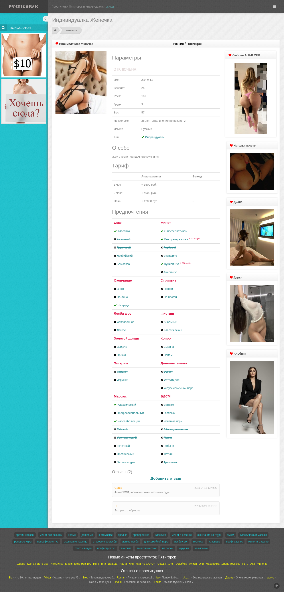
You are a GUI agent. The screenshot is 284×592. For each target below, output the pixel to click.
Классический (127, 404)
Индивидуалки (154, 137)
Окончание (123, 280)
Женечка (71, 30)
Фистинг (167, 313)
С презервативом (175, 231)
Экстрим (121, 363)
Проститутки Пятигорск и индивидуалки (78, 6)
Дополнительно (174, 363)
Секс (118, 222)
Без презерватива (182, 239)
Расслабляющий (129, 421)
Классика (124, 231)
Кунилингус (177, 264)
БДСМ (166, 396)
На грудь (123, 305)
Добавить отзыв (165, 478)
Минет (166, 222)
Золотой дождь (126, 338)
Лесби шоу (122, 313)
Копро (166, 338)
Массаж (120, 396)
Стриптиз (168, 280)
